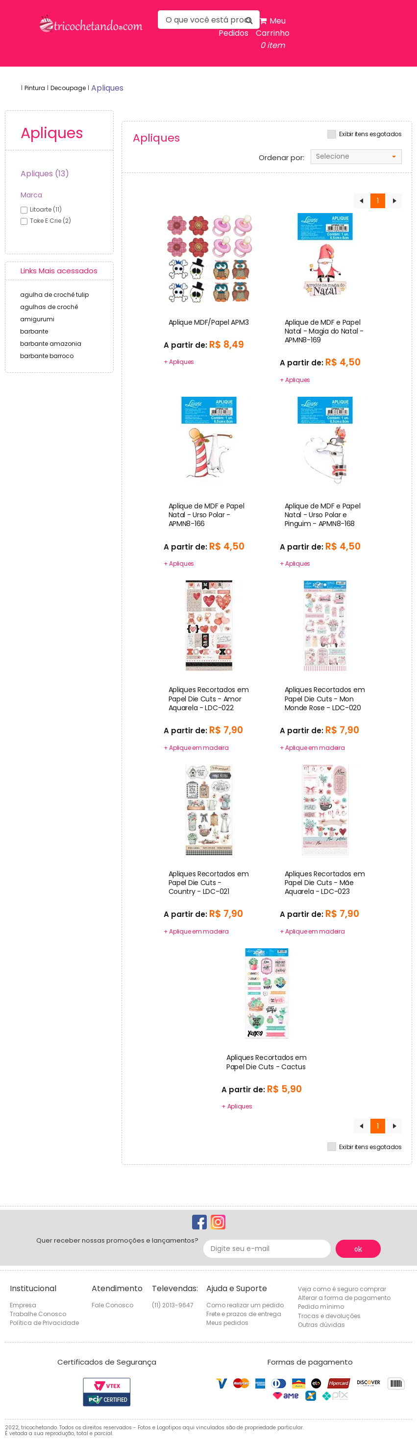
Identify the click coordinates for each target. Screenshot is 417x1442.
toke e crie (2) (50, 220)
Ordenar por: (281, 158)
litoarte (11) (46, 209)
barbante (34, 331)
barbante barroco (47, 356)
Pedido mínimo (321, 1306)
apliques (107, 88)
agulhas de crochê (49, 307)
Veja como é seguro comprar (342, 1289)
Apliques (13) (45, 173)
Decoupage (68, 88)
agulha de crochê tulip (54, 294)
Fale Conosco (112, 1305)
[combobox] (356, 156)
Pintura (35, 88)
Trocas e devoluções (329, 1316)
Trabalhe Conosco (38, 1314)
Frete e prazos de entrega (243, 1314)
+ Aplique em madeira (196, 748)
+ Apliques (179, 362)
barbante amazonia (50, 343)
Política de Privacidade (44, 1323)
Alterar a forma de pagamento (344, 1298)
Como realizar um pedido (245, 1305)
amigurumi (37, 319)
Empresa (23, 1305)
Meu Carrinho (273, 33)
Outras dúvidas (321, 1325)
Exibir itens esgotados (370, 134)
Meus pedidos (227, 1323)
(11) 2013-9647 (173, 1305)
